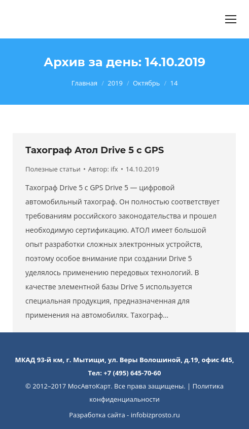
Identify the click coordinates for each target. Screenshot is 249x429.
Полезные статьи (53, 169)
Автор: (103, 169)
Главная (85, 83)
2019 (115, 83)
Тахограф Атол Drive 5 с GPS (94, 150)
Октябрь (146, 83)
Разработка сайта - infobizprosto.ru (124, 414)
